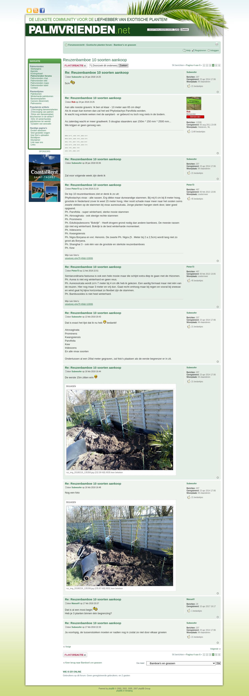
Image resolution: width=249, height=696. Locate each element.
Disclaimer (35, 140)
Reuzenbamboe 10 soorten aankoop (95, 60)
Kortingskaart (37, 73)
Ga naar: (140, 663)
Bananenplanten (38, 98)
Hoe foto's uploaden (40, 135)
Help (188, 50)
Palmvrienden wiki (39, 80)
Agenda (33, 71)
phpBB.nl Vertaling (124, 691)
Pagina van (193, 65)
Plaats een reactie (75, 65)
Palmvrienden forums (41, 76)
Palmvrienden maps (40, 83)
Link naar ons (37, 142)
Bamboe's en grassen (125, 45)
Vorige (68, 647)
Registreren (200, 50)
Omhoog (218, 92)
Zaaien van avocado (41, 123)
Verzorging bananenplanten (45, 109)
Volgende (214, 649)
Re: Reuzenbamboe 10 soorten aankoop (97, 72)
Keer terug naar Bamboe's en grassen (83, 662)
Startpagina (36, 69)
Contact (34, 88)
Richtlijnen (35, 137)
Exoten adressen (38, 130)
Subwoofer (77, 77)
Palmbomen (36, 94)
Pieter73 (75, 189)
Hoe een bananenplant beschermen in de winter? (42, 115)
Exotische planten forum (99, 45)
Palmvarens (36, 103)
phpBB (111, 689)
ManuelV (76, 603)
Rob (73, 102)
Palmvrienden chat (39, 78)
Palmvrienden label (39, 85)
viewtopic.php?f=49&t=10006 (79, 258)
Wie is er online (72, 672)
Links (33, 144)
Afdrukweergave (216, 44)
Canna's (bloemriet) (40, 101)
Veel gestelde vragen (40, 133)
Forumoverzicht (76, 45)
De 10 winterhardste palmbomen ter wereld (40, 120)
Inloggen (215, 50)
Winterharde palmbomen (42, 96)
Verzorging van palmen (42, 112)
